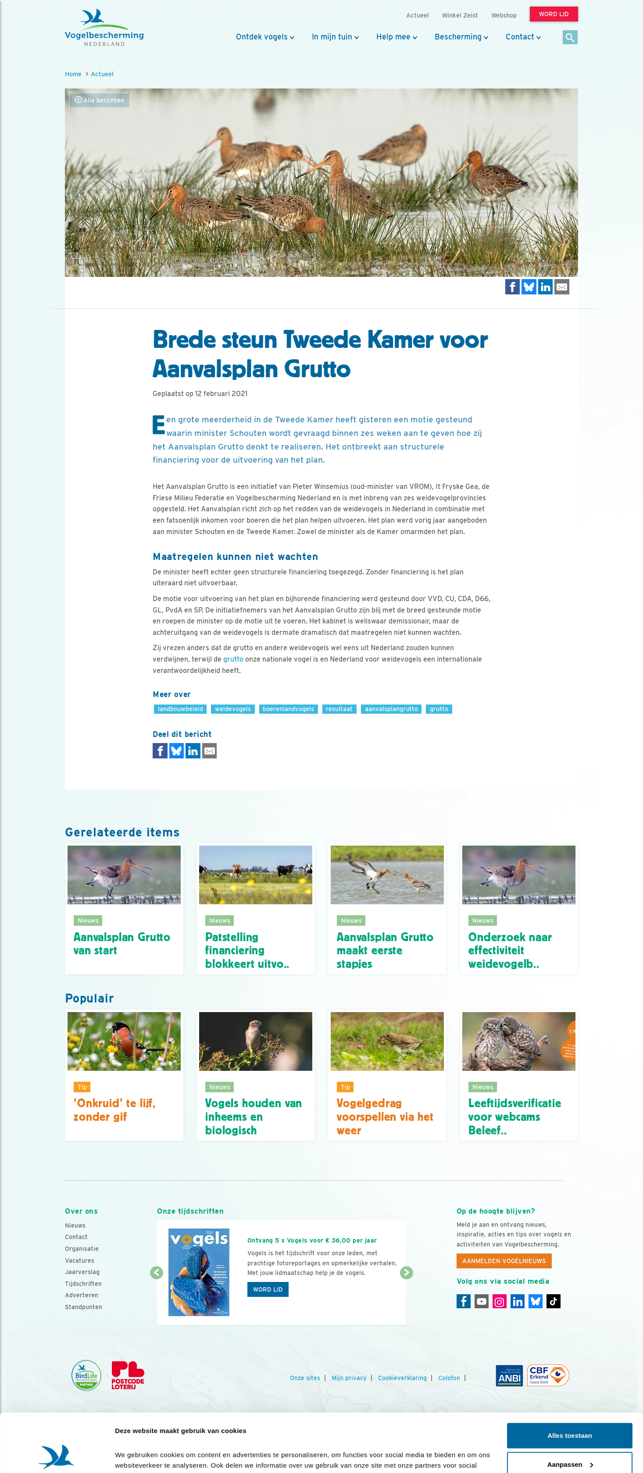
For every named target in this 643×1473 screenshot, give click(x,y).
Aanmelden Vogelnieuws (504, 1260)
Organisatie (82, 1248)
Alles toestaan (569, 1380)
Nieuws (75, 1225)
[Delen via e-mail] (561, 286)
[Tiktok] (554, 1301)
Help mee (393, 36)
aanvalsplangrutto (391, 708)
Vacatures (79, 1260)
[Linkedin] (518, 1301)
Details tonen (136, 1455)
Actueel (102, 74)
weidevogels (233, 708)
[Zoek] (570, 38)
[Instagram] (500, 1301)
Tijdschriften (83, 1283)
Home (73, 74)
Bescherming (458, 36)
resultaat (339, 708)
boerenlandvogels (288, 708)
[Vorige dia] (156, 1299)
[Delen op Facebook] (512, 286)
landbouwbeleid (180, 708)
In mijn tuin (332, 36)
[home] (104, 27)
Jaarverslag (82, 1271)
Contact (520, 36)
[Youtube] (482, 1301)
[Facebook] (464, 1301)
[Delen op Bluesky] (529, 286)
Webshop (504, 15)
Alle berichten (99, 100)
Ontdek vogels (262, 36)
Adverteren (81, 1295)
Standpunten (83, 1306)
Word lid (268, 1289)
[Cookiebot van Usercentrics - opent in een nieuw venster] (56, 1455)
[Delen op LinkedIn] (545, 286)
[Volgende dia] (406, 1299)
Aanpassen (570, 1409)
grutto (233, 659)
